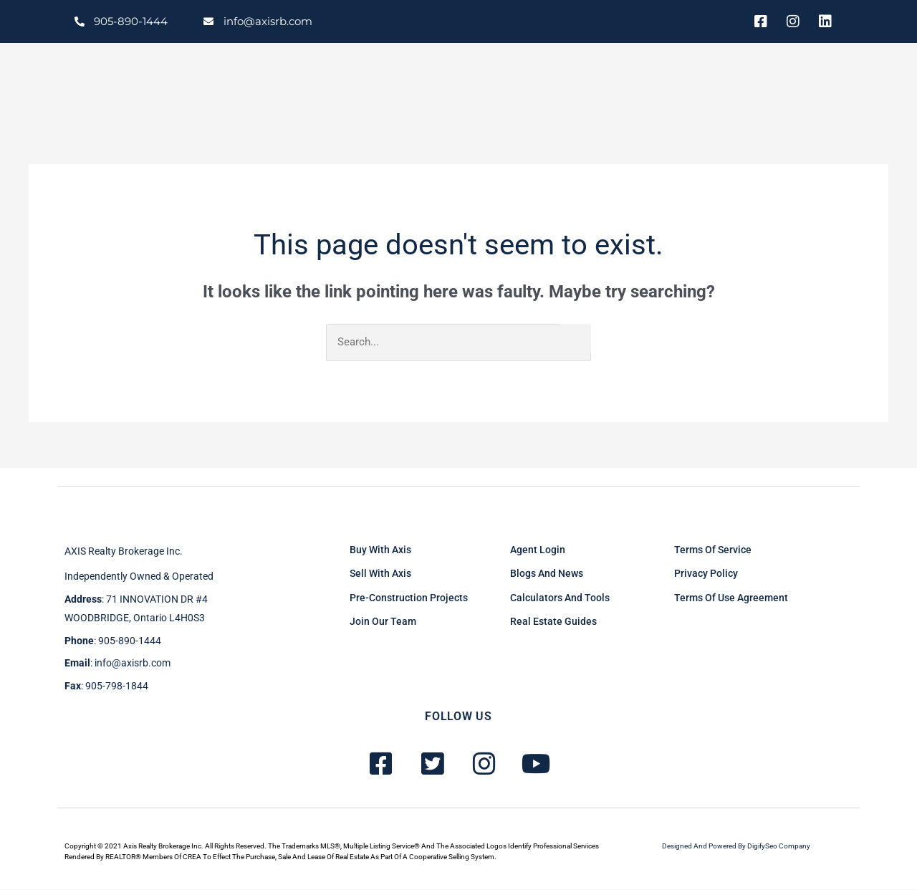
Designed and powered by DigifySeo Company (736, 847)
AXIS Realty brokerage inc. (123, 552)
